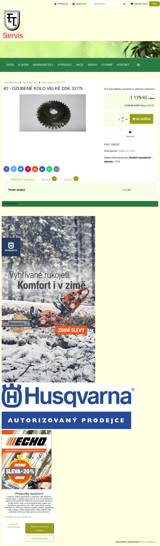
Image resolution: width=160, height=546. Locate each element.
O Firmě (107, 64)
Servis (13, 35)
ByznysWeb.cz (149, 542)
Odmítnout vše (39, 538)
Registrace (80, 3)
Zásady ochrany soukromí (17, 517)
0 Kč (155, 3)
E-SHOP (23, 64)
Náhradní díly (43, 64)
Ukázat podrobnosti (14, 525)
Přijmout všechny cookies (40, 528)
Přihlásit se (61, 3)
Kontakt (123, 64)
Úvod (10, 64)
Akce (79, 64)
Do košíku (141, 118)
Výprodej (64, 64)
